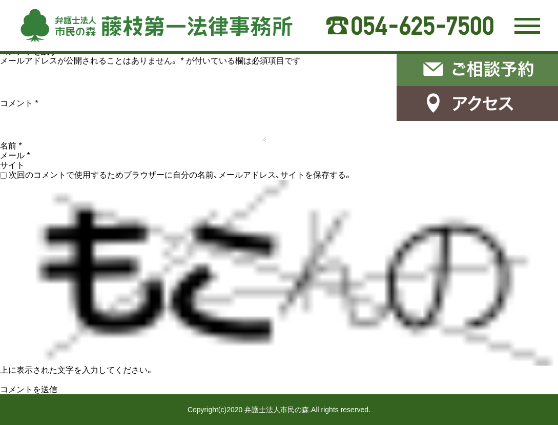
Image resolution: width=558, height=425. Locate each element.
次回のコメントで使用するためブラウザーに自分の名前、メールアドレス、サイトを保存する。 (180, 175)
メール (15, 155)
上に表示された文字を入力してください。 (77, 370)
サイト (12, 165)
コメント (19, 103)
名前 (11, 145)
